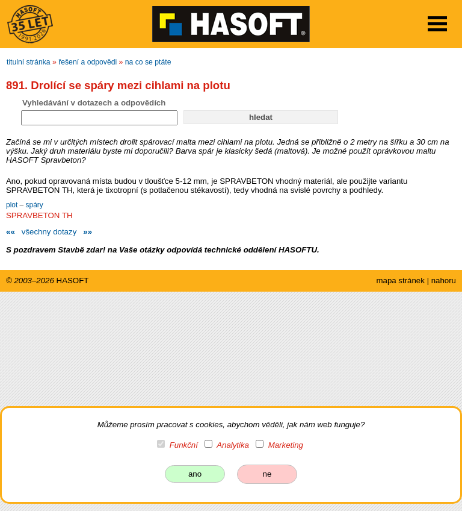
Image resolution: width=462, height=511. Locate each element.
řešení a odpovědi (87, 62)
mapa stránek (400, 280)
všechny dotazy (49, 231)
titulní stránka (29, 62)
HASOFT (73, 280)
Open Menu (437, 23)
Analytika (233, 445)
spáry (34, 205)
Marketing (285, 445)
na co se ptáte (148, 62)
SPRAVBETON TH (39, 215)
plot (13, 205)
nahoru (443, 280)
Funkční (184, 445)
